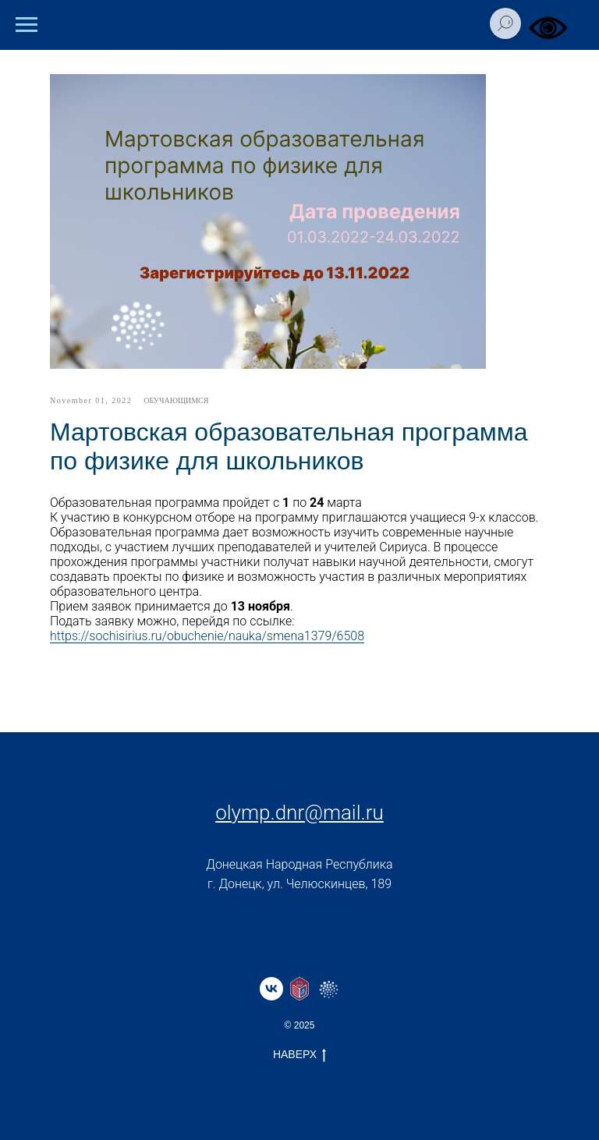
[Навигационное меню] (26, 25)
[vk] (271, 988)
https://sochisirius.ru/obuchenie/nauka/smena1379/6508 (207, 635)
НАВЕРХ (299, 1055)
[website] (299, 988)
